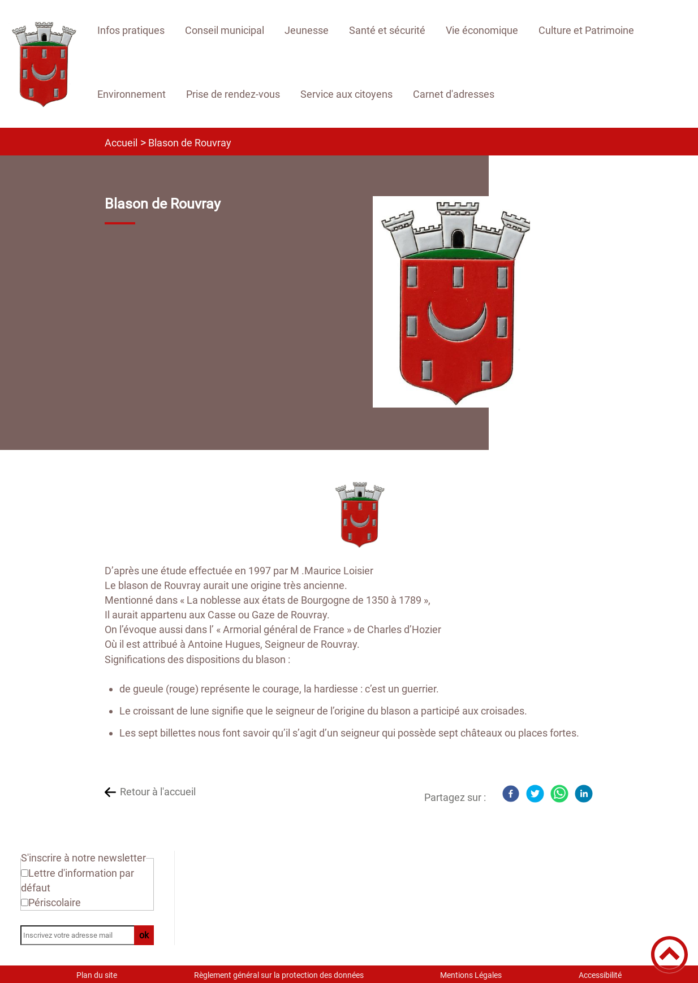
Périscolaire (54, 902)
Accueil (121, 143)
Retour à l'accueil (158, 792)
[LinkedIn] (583, 794)
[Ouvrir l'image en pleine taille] (456, 302)
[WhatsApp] (559, 794)
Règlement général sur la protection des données (279, 975)
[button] (669, 954)
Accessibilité (600, 975)
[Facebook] (510, 793)
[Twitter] (535, 794)
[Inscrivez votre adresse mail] (82, 935)
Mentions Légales (471, 975)
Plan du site (96, 975)
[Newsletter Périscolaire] (24, 902)
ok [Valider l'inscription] (144, 935)
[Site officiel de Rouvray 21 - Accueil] (43, 64)
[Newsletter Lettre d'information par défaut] (24, 873)
